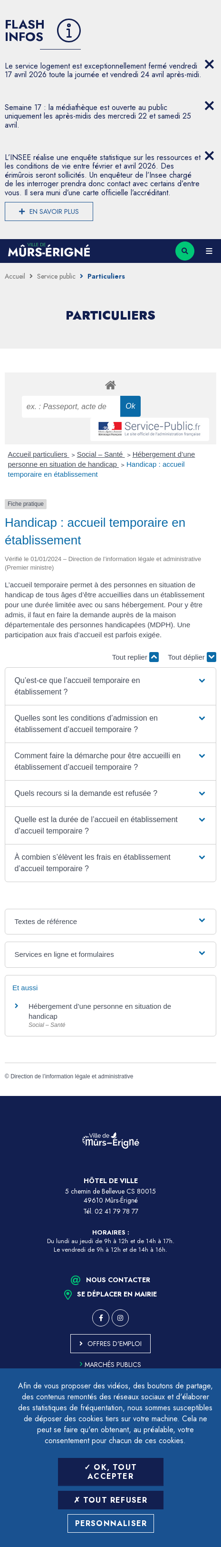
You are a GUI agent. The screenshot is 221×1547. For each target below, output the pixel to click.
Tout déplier (192, 657)
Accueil (15, 276)
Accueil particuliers (38, 454)
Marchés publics (110, 1364)
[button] (110, 686)
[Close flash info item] (209, 64)
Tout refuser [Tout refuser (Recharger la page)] (111, 1500)
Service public (56, 276)
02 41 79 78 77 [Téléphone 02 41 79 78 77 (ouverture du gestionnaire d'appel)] (116, 1211)
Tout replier (135, 657)
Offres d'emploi (114, 1343)
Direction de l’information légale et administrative (71, 1076)
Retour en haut (206, 1095)
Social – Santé (101, 454)
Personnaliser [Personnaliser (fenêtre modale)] (111, 1523)
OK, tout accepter (110, 1472)
